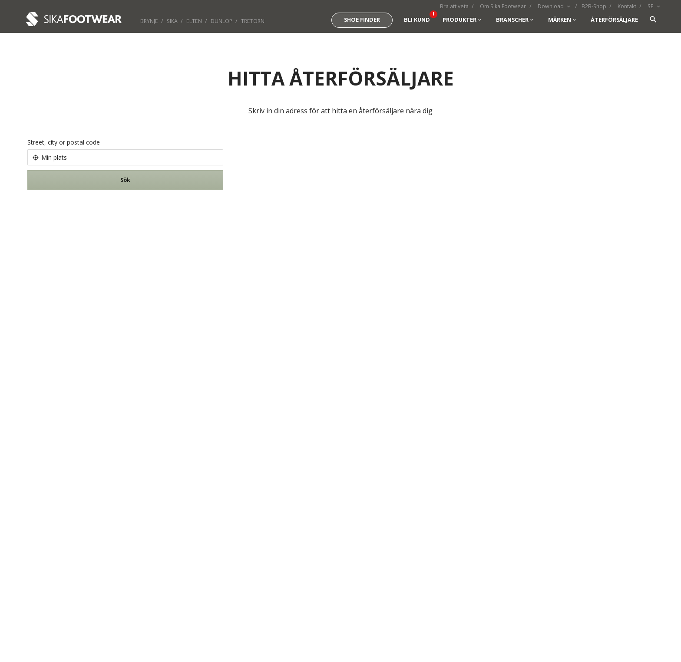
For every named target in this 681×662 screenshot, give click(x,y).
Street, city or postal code (63, 142)
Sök (125, 180)
